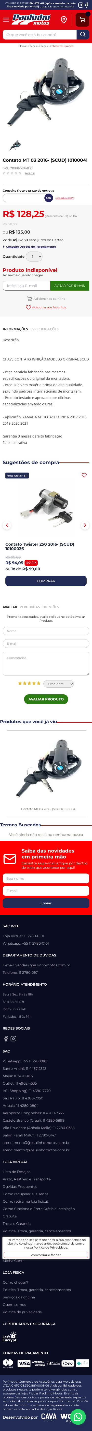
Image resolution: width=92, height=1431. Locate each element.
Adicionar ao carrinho (49, 298)
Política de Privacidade (50, 1247)
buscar (83, 35)
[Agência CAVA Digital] (49, 1417)
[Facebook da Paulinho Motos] (86, 5)
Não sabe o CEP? (64, 198)
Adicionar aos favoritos (48, 307)
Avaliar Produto (46, 699)
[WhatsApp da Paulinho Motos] (78, 1417)
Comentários (46, 664)
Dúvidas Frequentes (20, 1186)
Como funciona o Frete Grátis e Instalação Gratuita (39, 1212)
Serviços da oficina (19, 1297)
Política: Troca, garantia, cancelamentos (37, 1231)
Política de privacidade (22, 1312)
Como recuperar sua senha (26, 1194)
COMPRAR (46, 581)
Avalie (30, 173)
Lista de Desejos (16, 1172)
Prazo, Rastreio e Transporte (27, 1179)
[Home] (35, 20)
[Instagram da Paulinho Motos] (81, 5)
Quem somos (14, 1304)
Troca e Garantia (17, 1223)
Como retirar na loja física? (26, 1201)
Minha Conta (14, 1260)
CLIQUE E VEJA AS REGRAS (57, 6)
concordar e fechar (46, 1255)
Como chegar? (15, 1282)
